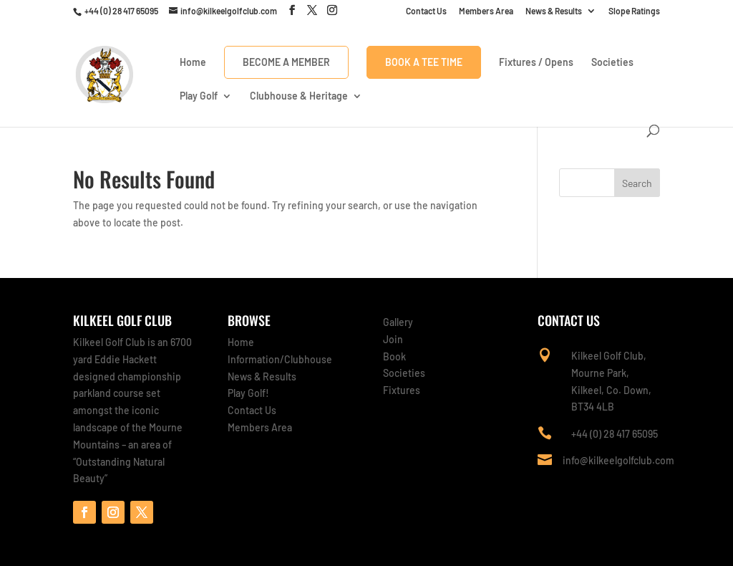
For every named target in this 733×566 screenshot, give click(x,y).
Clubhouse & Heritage (299, 96)
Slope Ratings (634, 11)
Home (193, 62)
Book (394, 356)
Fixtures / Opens (536, 62)
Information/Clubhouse (280, 359)
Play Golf (199, 96)
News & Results (553, 11)
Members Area (486, 11)
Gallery (398, 322)
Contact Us (426, 11)
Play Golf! (248, 393)
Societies (612, 62)
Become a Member (286, 62)
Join (393, 339)
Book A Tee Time (423, 62)
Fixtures (401, 390)
